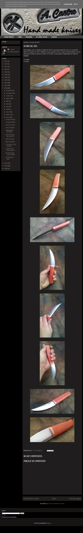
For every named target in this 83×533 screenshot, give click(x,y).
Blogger (48, 523)
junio (7, 104)
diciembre (9, 90)
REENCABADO (10, 141)
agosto (8, 98)
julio (7, 101)
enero (8, 117)
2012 (6, 166)
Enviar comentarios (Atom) (56, 503)
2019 (6, 74)
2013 (6, 163)
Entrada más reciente (31, 499)
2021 (6, 69)
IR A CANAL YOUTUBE (41, 37)
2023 (6, 64)
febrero (8, 114)
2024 (6, 61)
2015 (6, 85)
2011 (5, 168)
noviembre (9, 93)
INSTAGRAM (29, 37)
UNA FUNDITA (10, 127)
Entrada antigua (75, 499)
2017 (5, 80)
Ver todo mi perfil (13, 51)
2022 (6, 66)
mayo (8, 106)
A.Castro (12, 49)
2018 (6, 77)
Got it (76, 4)
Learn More (68, 4)
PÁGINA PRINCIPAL (9, 37)
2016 (6, 82)
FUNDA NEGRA (10, 119)
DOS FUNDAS (10, 139)
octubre (8, 96)
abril (7, 109)
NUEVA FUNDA (10, 125)
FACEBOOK (54, 37)
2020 (6, 72)
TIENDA (20, 37)
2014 (6, 88)
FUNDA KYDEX (10, 122)
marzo (8, 112)
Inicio (54, 499)
